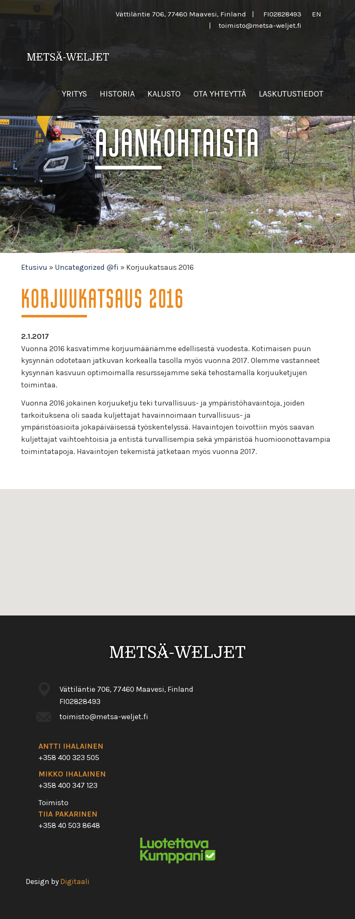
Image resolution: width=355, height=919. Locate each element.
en (316, 14)
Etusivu (34, 267)
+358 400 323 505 (68, 757)
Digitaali (74, 881)
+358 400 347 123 (68, 785)
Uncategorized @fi (87, 267)
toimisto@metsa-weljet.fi (260, 25)
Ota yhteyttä (219, 94)
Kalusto (164, 94)
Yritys (74, 94)
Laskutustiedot (291, 94)
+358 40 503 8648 (69, 825)
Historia (117, 94)
